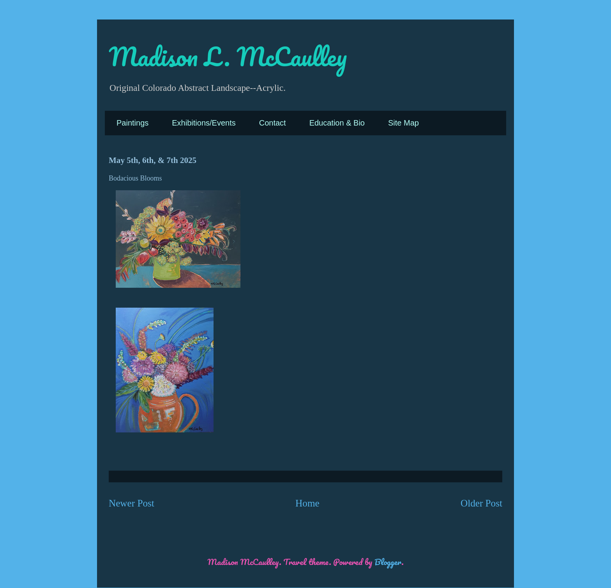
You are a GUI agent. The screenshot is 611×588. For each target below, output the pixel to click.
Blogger (387, 562)
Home (307, 503)
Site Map (403, 123)
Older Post (481, 503)
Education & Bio (337, 123)
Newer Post (131, 503)
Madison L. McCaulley (228, 56)
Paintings (132, 123)
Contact (272, 123)
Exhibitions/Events (203, 123)
